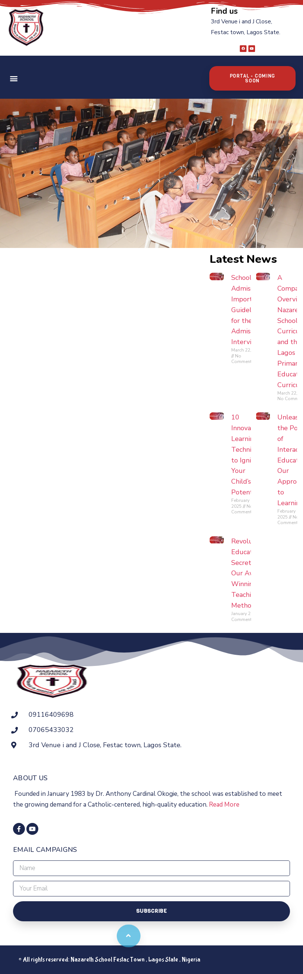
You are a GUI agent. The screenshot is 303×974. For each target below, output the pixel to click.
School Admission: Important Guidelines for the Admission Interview (247, 309)
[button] (13, 78)
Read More (224, 804)
